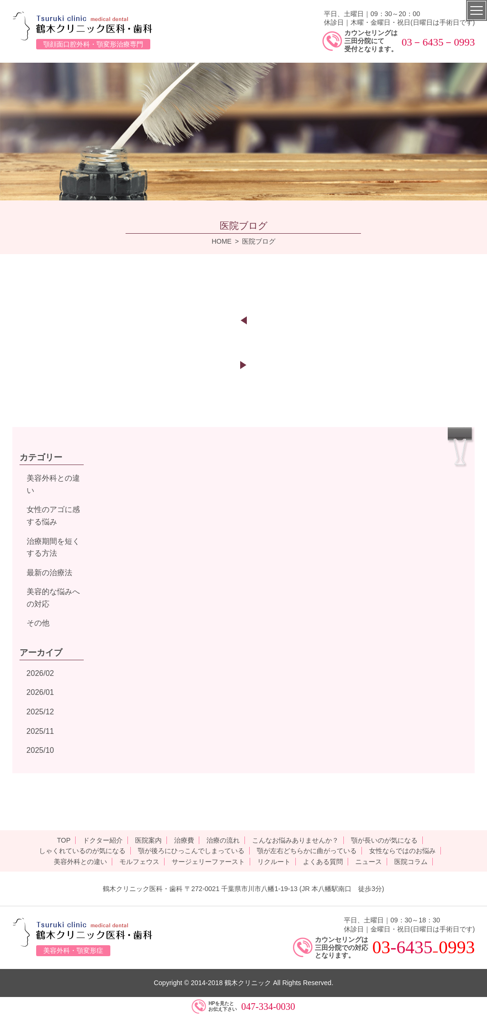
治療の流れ (223, 840)
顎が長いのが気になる (384, 840)
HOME (222, 241)
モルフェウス (139, 861)
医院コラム (411, 861)
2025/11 (40, 731)
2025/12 (40, 712)
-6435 (411, 947)
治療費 (184, 840)
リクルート (274, 861)
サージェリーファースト (208, 861)
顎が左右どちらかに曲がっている (307, 851)
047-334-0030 (268, 1006)
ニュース (368, 861)
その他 (38, 623)
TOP (64, 840)
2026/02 (40, 673)
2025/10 (40, 750)
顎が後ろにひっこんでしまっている (191, 851)
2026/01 (40, 692)
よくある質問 (323, 861)
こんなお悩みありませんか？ (295, 840)
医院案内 (148, 840)
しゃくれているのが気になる (82, 851)
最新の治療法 (49, 573)
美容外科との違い (80, 861)
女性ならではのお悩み (402, 851)
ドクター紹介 (103, 840)
